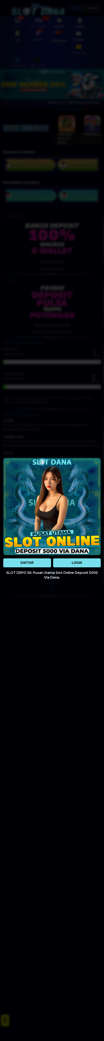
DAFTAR (27, 562)
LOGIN (77, 562)
